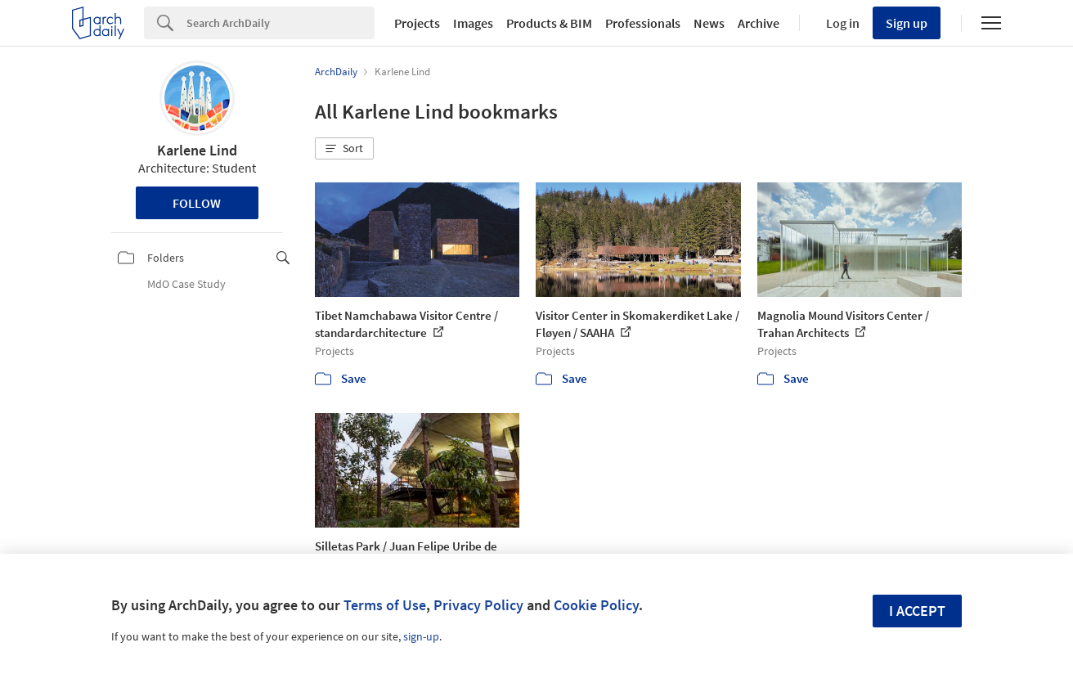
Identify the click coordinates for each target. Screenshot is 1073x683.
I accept (917, 610)
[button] (344, 148)
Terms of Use (384, 604)
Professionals (642, 22)
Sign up (906, 23)
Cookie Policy (596, 604)
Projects (417, 22)
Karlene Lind (197, 150)
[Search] (280, 23)
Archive (758, 22)
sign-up (421, 636)
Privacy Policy (478, 604)
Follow (197, 203)
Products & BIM (549, 22)
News (709, 22)
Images (473, 22)
